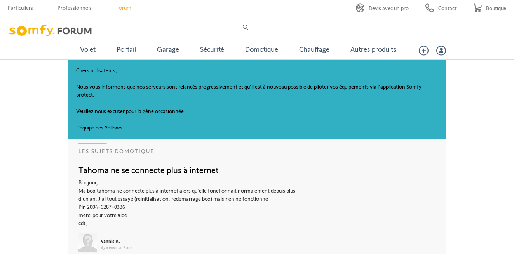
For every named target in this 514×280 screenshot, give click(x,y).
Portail (126, 49)
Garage (168, 49)
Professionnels (74, 7)
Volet (88, 49)
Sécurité (212, 49)
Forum (123, 7)
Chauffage (314, 49)
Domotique (261, 49)
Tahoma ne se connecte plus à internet (148, 169)
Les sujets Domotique (116, 151)
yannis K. (110, 240)
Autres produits (373, 49)
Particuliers (20, 7)
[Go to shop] (489, 8)
